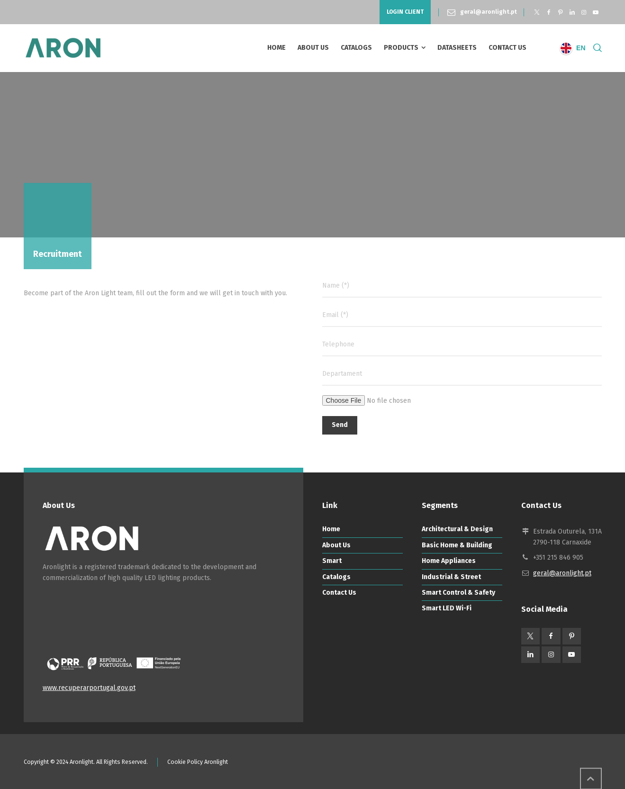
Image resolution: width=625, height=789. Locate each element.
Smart (332, 561)
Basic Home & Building (457, 545)
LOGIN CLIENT (405, 12)
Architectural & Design (457, 529)
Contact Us (339, 593)
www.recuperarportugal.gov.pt (89, 688)
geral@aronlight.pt (488, 12)
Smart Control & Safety (458, 593)
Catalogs (336, 577)
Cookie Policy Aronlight (197, 762)
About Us (336, 545)
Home (331, 529)
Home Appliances (449, 561)
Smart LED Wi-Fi (446, 608)
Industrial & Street (451, 577)
